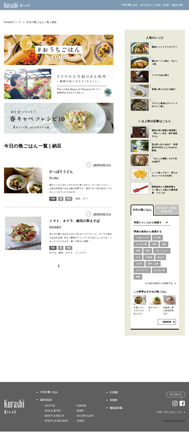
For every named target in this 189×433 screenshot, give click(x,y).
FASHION (81, 407)
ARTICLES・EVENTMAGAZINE (167, 209)
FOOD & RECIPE (53, 412)
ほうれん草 (161, 271)
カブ (138, 258)
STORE (157, 5)
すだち (52, 252)
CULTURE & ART (85, 417)
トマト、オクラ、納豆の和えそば (74, 221)
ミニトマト (81, 252)
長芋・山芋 (154, 264)
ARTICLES (145, 5)
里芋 (148, 251)
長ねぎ (162, 258)
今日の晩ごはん (130, 5)
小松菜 (149, 258)
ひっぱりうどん (61, 171)
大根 (155, 244)
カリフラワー (143, 271)
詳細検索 (167, 323)
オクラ (69, 252)
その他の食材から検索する (159, 285)
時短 (69, 198)
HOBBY (80, 412)
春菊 (138, 278)
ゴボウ (139, 264)
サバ (86, 198)
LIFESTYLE (50, 407)
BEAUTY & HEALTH (54, 417)
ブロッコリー (163, 251)
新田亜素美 (55, 227)
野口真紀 (54, 178)
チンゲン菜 (142, 244)
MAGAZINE (177, 5)
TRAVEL (80, 422)
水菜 (138, 251)
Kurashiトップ (12, 22)
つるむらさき (143, 237)
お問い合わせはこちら (169, 413)
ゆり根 (158, 237)
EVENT (166, 5)
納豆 (79, 198)
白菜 (165, 244)
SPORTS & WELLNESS (56, 422)
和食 (53, 198)
